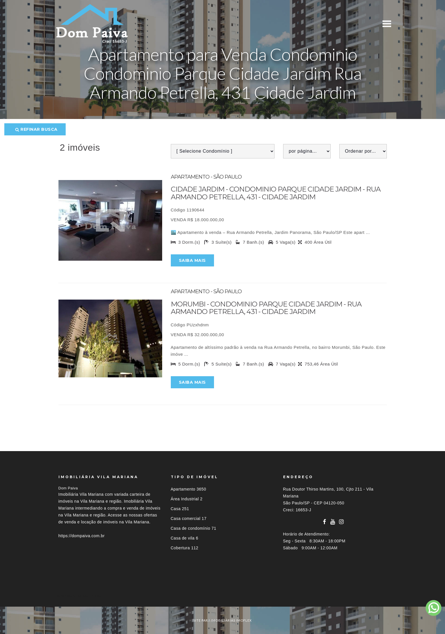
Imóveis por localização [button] (82, 596)
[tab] (222, 596)
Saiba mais (192, 260)
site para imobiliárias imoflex (222, 620)
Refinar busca (36, 129)
